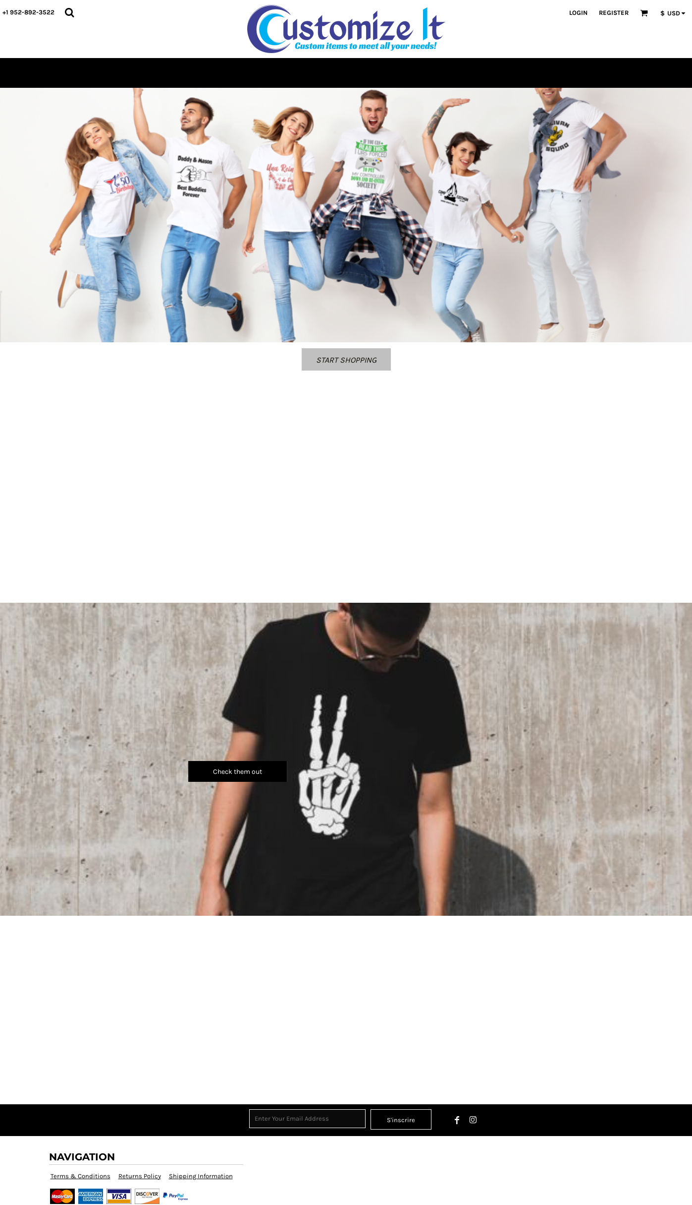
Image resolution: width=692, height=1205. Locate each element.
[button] (69, 12)
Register (614, 12)
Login (578, 12)
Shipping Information (201, 1176)
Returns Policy (139, 1176)
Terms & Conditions (80, 1176)
